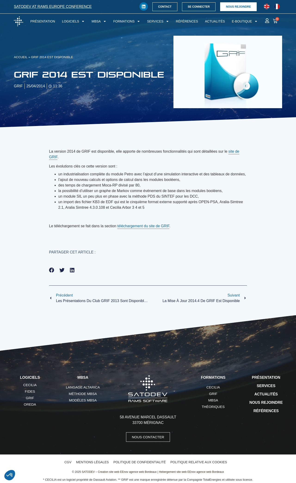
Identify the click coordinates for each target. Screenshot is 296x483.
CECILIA (30, 385)
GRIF (30, 398)
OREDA (30, 404)
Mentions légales (92, 462)
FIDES (30, 391)
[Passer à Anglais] (267, 7)
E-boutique (245, 21)
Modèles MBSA (83, 400)
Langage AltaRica (83, 387)
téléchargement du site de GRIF (143, 226)
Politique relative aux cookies (198, 462)
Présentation (42, 21)
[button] (51, 270)
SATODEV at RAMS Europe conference (53, 7)
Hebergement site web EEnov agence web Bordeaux (191, 472)
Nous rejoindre (266, 402)
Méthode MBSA (83, 394)
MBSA (99, 21)
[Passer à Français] (277, 7)
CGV (67, 462)
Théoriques (213, 407)
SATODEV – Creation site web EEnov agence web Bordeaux (119, 472)
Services (158, 21)
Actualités (215, 21)
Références (187, 21)
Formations (126, 21)
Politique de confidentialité (139, 462)
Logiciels (73, 21)
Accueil (21, 57)
